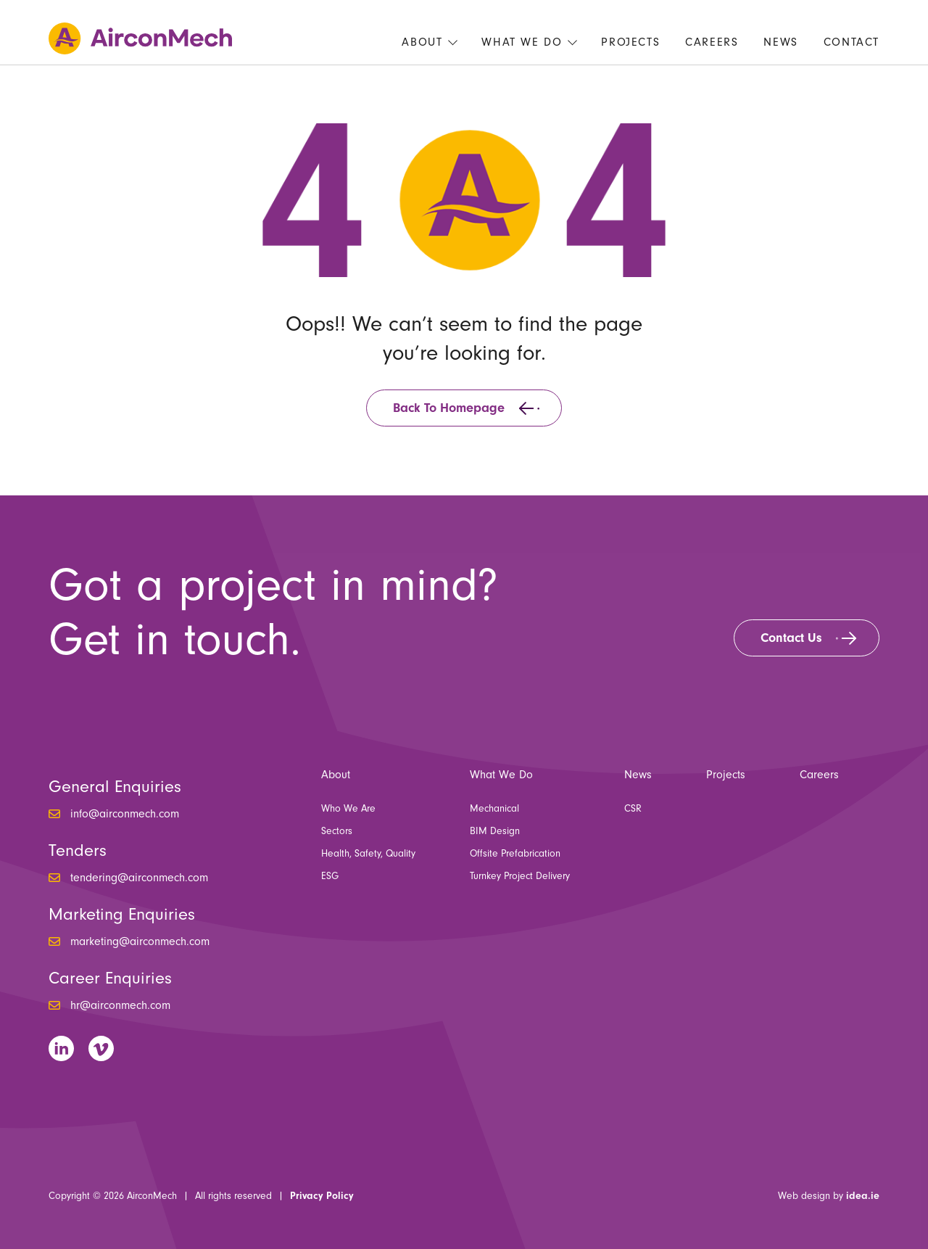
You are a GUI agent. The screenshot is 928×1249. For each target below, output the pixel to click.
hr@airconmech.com (120, 1005)
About (422, 42)
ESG (330, 876)
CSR (633, 809)
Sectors (336, 831)
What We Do (521, 42)
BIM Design (495, 831)
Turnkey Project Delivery (520, 876)
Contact (851, 42)
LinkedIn (61, 1048)
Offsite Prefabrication (515, 854)
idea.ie (862, 1196)
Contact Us (791, 638)
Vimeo (101, 1048)
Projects (630, 42)
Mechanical (494, 809)
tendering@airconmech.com (139, 877)
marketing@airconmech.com (140, 941)
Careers (711, 42)
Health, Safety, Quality (368, 854)
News (780, 42)
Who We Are (348, 809)
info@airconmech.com (124, 813)
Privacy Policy (322, 1196)
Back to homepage (449, 408)
